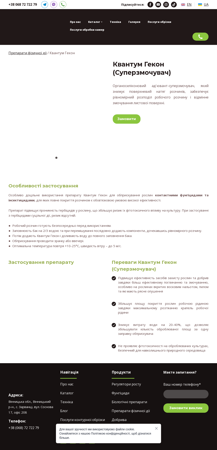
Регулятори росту (126, 384)
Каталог (67, 393)
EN (189, 4)
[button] (44, 4)
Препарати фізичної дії (27, 53)
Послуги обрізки (159, 22)
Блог (64, 410)
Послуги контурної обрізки (82, 419)
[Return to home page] (24, 27)
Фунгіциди (120, 393)
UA (206, 4)
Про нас (75, 22)
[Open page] (183, 5)
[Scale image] (56, 105)
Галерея (134, 22)
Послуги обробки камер (87, 30)
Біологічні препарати (129, 402)
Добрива (119, 419)
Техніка (115, 22)
